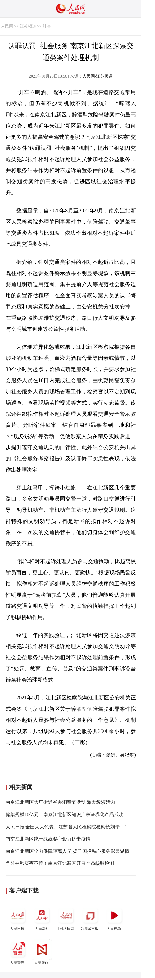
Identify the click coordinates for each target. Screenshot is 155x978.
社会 (47, 26)
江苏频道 (28, 26)
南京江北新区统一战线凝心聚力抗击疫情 (48, 838)
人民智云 (17, 952)
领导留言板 (90, 918)
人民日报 (17, 918)
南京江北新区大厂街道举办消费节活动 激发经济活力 (60, 802)
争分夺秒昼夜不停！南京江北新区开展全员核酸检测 (60, 863)
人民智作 (42, 952)
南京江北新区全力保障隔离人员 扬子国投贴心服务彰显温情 (67, 851)
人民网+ (42, 918)
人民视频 (114, 918)
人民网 (7, 26)
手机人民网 (66, 918)
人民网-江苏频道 (98, 76)
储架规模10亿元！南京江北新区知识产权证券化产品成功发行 (69, 814)
